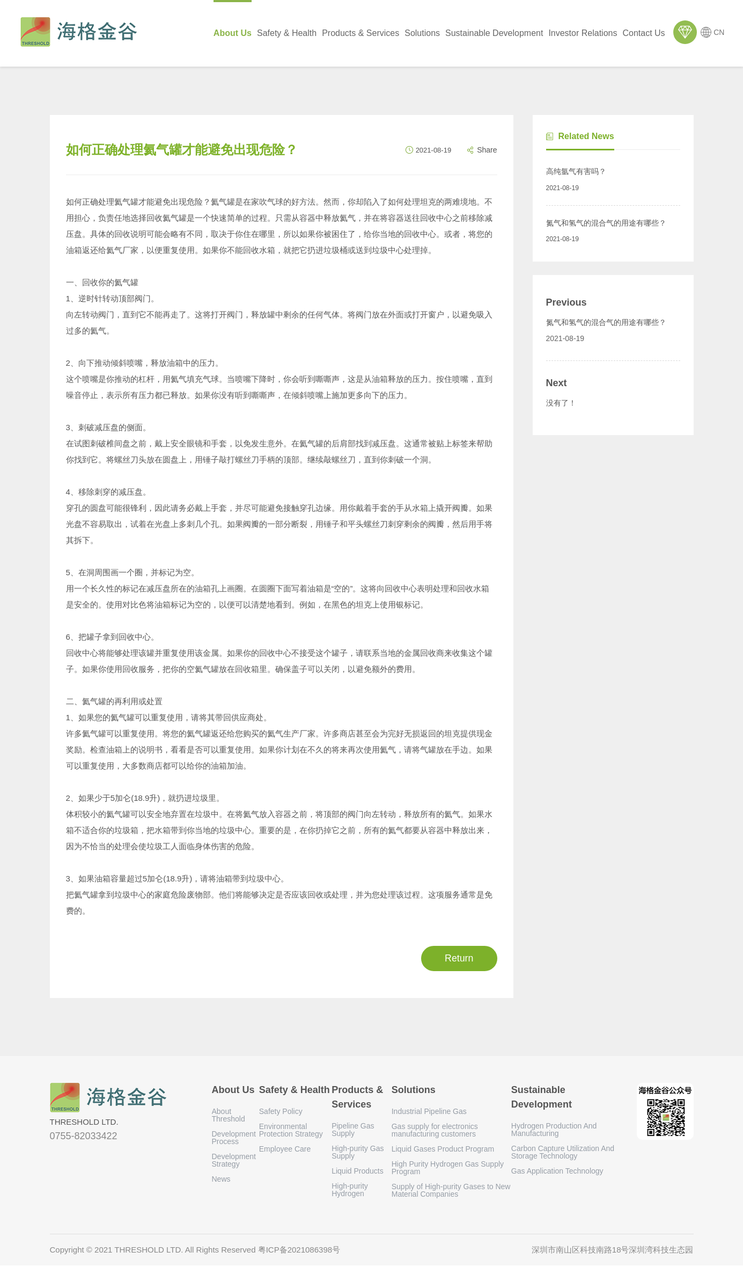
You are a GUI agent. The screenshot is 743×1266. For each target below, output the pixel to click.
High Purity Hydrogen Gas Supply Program (448, 1168)
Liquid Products (358, 1171)
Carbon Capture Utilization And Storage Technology (562, 1153)
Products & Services (361, 33)
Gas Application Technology (557, 1171)
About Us (233, 33)
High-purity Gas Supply (358, 1153)
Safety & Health (287, 33)
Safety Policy (281, 1112)
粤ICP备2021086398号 (299, 1250)
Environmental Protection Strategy (291, 1131)
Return (458, 958)
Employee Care (285, 1149)
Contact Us (644, 33)
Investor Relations (583, 33)
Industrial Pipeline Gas (429, 1112)
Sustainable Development (494, 33)
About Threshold (228, 1116)
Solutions (422, 33)
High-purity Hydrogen (350, 1190)
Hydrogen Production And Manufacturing (554, 1130)
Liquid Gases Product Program (443, 1149)
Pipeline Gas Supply (353, 1130)
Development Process (234, 1138)
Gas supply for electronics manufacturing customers (435, 1131)
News (221, 1179)
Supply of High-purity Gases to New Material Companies (451, 1191)
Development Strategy (234, 1161)
